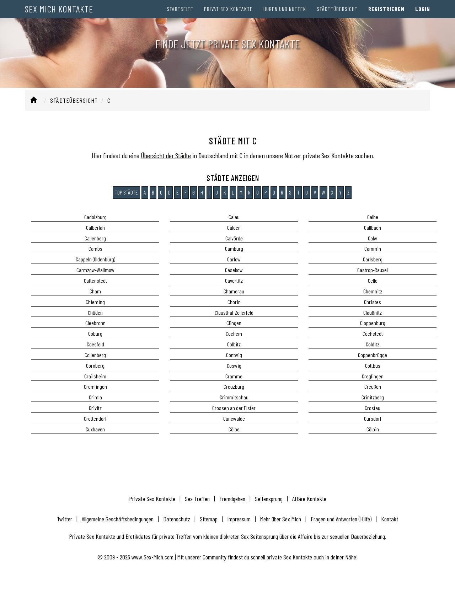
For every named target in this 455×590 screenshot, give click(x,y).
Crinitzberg (373, 397)
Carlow (234, 259)
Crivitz (95, 407)
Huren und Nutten (284, 14)
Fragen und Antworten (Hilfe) (341, 519)
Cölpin (372, 429)
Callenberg (95, 238)
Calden (234, 227)
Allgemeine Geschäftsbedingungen (118, 519)
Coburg (95, 333)
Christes (372, 301)
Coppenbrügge (372, 354)
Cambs (95, 248)
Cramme (233, 376)
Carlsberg (372, 259)
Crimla (95, 397)
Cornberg (95, 365)
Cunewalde (234, 418)
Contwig (234, 354)
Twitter (64, 519)
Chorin (234, 301)
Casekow (234, 269)
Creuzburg (234, 386)
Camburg (234, 248)
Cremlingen (95, 386)
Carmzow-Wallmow (95, 269)
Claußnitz (372, 312)
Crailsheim (95, 376)
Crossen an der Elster (234, 407)
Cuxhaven (95, 429)
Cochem (234, 333)
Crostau (372, 407)
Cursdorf (372, 418)
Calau (234, 216)
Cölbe (234, 429)
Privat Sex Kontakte (228, 14)
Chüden (95, 312)
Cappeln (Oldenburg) (95, 259)
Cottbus (372, 365)
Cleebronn (95, 322)
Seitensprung (269, 499)
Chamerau (234, 291)
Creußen (372, 386)
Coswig (234, 365)
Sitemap (209, 519)
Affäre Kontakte (309, 499)
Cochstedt (373, 333)
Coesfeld (95, 344)
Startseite (180, 14)
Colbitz (234, 344)
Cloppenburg (372, 322)
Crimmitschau (234, 397)
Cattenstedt (95, 280)
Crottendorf (95, 418)
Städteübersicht (337, 14)
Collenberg (95, 354)
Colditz (372, 344)
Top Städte (126, 192)
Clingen (233, 322)
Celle (373, 280)
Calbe (372, 216)
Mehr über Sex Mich (280, 519)
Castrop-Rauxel (372, 269)
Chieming (95, 301)
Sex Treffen (197, 499)
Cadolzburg (95, 216)
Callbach (372, 227)
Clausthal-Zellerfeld (234, 312)
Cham (95, 291)
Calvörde (234, 238)
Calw (372, 238)
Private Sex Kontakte (152, 499)
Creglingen (373, 376)
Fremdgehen (232, 499)
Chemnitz (372, 291)
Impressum (239, 519)
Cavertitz (234, 280)
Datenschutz (176, 519)
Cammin (372, 248)
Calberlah (95, 227)
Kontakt (389, 519)
